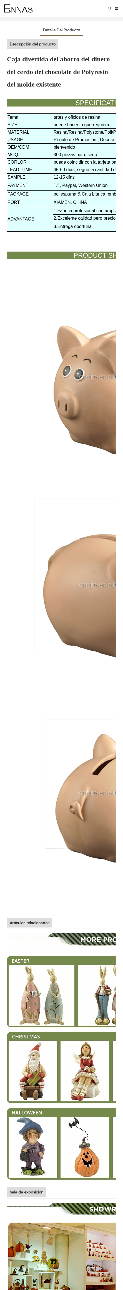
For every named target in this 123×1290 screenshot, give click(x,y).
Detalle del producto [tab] (61, 29)
